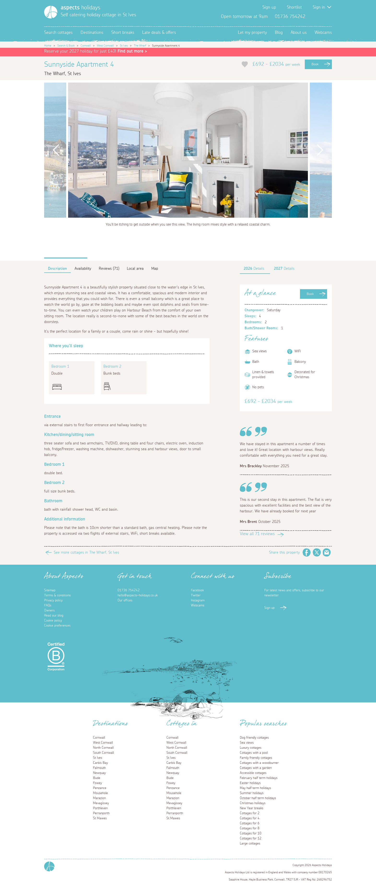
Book (314, 64)
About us (299, 32)
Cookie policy (53, 620)
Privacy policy (53, 600)
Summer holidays (252, 793)
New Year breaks (251, 808)
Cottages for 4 (249, 818)
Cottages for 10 (250, 833)
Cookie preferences (57, 625)
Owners (49, 610)
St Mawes (100, 818)
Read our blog (53, 615)
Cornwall (86, 45)
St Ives (124, 45)
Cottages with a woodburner (259, 763)
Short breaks (122, 32)
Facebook (313, 16)
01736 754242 (129, 590)
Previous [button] (56, 150)
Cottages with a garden (256, 768)
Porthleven (100, 808)
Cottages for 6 (249, 823)
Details (254, 268)
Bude (96, 778)
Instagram (328, 16)
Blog (279, 32)
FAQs (47, 605)
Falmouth (99, 768)
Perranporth (101, 813)
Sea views (247, 742)
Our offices (125, 600)
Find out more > (132, 51)
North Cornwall (103, 747)
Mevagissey (101, 803)
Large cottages (250, 843)
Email (327, 552)
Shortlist (294, 7)
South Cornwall (103, 752)
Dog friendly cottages (254, 737)
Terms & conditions (57, 595)
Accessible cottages (253, 773)
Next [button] (320, 150)
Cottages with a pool (254, 752)
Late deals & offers (159, 32)
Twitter (320, 16)
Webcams (323, 32)
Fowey (97, 783)
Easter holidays (250, 783)
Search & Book (66, 45)
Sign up (269, 7)
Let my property (252, 32)
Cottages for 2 (249, 813)
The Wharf (140, 45)
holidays (80, 8)
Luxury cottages (250, 747)
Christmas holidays (252, 803)
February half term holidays (258, 778)
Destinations (92, 32)
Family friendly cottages (256, 758)
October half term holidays (258, 798)
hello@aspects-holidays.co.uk (138, 595)
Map (154, 268)
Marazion (99, 798)
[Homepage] (50, 12)
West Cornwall (105, 45)
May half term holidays (255, 788)
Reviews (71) (109, 268)
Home (47, 45)
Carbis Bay (100, 763)
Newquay (99, 773)
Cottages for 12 (250, 838)
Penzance (99, 788)
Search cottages (58, 32)
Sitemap (49, 590)
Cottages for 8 (249, 828)
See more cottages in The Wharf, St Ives (86, 552)
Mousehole (100, 793)
